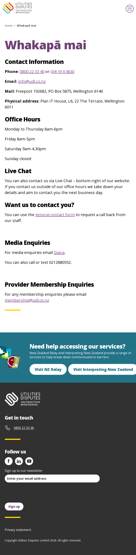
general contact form (55, 214)
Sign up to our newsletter (24, 470)
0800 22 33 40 (32, 71)
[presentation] (35, 492)
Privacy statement (18, 530)
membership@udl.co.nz (27, 300)
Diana (59, 252)
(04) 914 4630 (62, 71)
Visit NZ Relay (48, 369)
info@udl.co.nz (32, 81)
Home (9, 25)
